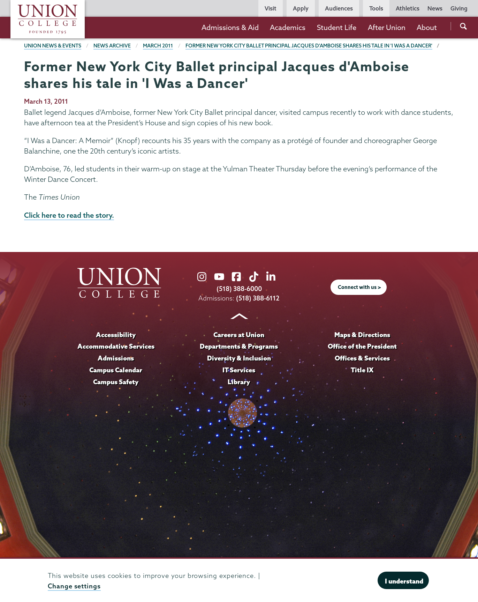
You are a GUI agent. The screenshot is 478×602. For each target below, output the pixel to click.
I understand (404, 581)
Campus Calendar (115, 370)
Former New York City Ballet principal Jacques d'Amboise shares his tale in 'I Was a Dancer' (308, 46)
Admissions (116, 358)
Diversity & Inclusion (239, 358)
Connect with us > (359, 287)
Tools (376, 8)
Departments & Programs (239, 346)
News (434, 8)
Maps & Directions (362, 334)
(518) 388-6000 (239, 289)
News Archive (112, 46)
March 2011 (158, 46)
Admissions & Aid (230, 27)
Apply (301, 8)
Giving (459, 8)
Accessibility (116, 334)
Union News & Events (52, 46)
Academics (287, 27)
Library (239, 382)
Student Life (336, 27)
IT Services (238, 370)
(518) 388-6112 (258, 298)
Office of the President (362, 346)
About (427, 27)
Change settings (74, 586)
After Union (386, 27)
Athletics (407, 8)
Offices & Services (362, 358)
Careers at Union (238, 334)
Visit (270, 8)
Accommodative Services (115, 346)
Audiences (339, 8)
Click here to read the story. (69, 215)
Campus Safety (115, 382)
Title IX (362, 370)
